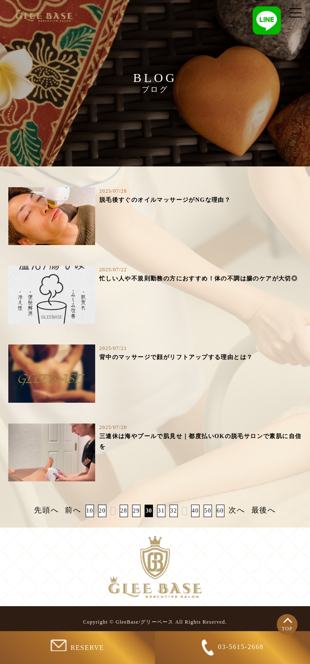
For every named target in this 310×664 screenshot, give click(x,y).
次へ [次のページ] (237, 510)
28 (124, 511)
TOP (287, 629)
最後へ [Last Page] (263, 510)
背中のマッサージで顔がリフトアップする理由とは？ (176, 357)
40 (195, 511)
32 (173, 511)
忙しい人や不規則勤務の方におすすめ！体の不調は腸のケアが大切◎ (198, 278)
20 (102, 511)
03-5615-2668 (233, 647)
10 (89, 511)
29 (136, 511)
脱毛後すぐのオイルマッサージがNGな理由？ (165, 200)
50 (208, 511)
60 (220, 511)
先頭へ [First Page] (46, 510)
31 (161, 511)
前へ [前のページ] (73, 510)
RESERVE (77, 645)
